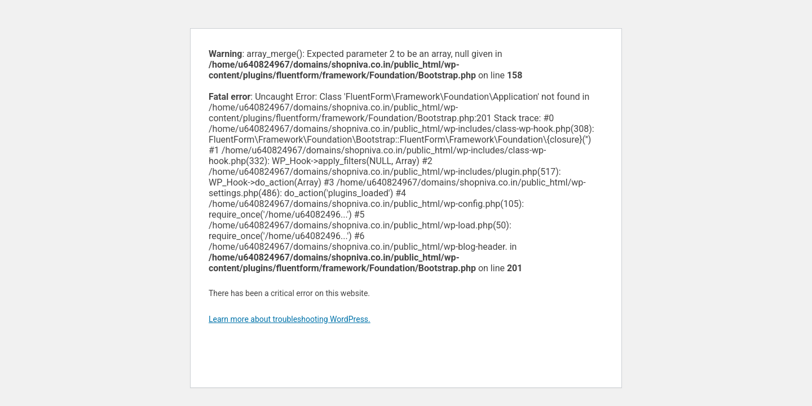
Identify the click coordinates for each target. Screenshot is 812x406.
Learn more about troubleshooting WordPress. (289, 319)
